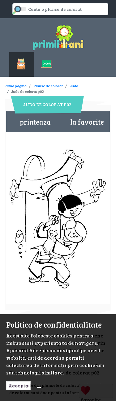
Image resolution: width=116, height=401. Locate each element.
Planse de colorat (48, 85)
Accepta (18, 385)
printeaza (35, 121)
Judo (74, 85)
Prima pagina (16, 85)
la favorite (87, 121)
